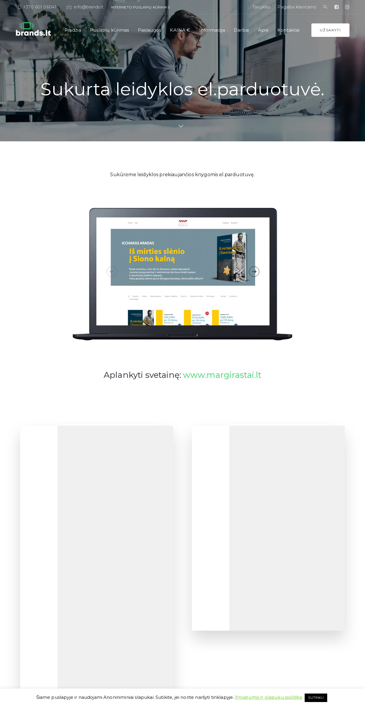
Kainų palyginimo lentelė (123, 574)
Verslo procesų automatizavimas (215, 645)
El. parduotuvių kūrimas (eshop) (129, 525)
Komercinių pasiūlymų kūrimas (300, 539)
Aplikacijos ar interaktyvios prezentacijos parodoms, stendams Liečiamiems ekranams (308, 638)
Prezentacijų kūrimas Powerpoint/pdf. (306, 560)
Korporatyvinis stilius (291, 518)
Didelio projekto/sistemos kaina (213, 652)
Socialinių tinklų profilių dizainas (301, 588)
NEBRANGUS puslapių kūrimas (128, 497)
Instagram (282, 595)
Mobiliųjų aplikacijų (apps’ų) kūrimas (219, 581)
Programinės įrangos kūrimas (213, 497)
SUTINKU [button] (316, 698)
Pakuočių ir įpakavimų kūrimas (300, 574)
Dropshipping (199, 511)
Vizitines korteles (287, 532)
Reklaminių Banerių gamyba (298, 610)
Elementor (196, 567)
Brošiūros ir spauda (289, 567)
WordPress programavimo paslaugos (219, 560)
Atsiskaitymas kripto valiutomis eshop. (306, 617)
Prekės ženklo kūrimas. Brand (298, 525)
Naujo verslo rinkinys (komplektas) (216, 659)
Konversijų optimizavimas (295, 624)
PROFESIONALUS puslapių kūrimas (132, 518)
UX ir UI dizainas (115, 532)
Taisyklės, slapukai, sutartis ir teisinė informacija (60, 687)
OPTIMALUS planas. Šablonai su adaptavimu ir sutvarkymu (129, 508)
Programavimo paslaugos (210, 504)
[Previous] (112, 271)
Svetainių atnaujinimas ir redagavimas (220, 610)
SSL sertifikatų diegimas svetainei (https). (222, 602)
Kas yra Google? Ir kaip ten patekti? (132, 581)
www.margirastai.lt (222, 375)
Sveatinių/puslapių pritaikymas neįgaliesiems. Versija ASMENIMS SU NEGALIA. (217, 624)
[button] (325, 7)
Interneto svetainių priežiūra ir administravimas (213, 536)
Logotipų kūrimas (288, 497)
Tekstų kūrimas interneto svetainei (216, 546)
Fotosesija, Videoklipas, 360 (296, 553)
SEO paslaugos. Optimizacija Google (219, 518)
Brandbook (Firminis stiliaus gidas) (302, 504)
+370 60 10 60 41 (53, 601)
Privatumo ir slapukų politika (268, 697)
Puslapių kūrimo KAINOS (123, 567)
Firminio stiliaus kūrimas (294, 511)
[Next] (254, 271)
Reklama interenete (290, 581)
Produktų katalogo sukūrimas (299, 546)
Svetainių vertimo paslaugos (211, 553)
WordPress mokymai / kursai (212, 638)
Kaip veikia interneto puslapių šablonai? (135, 588)
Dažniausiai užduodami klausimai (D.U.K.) (137, 595)
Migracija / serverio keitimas (211, 574)
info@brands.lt (52, 593)
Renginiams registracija (207, 588)
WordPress (120, 687)
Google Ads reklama (290, 602)
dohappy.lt (338, 687)
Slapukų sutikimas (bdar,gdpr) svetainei (221, 595)
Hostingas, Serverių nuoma (210, 525)
